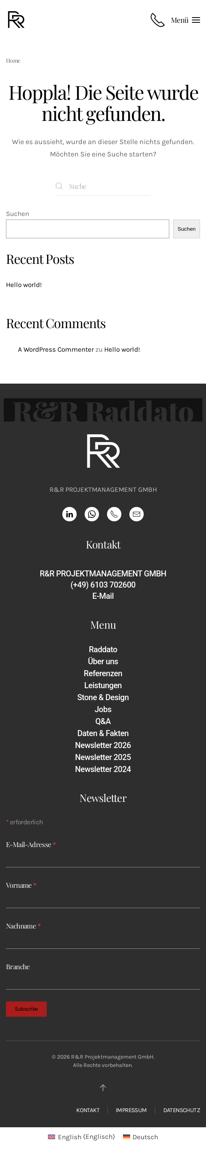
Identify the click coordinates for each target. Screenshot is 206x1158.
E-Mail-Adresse (30, 844)
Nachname (23, 925)
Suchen (17, 214)
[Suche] (103, 186)
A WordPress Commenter (56, 349)
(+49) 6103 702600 (103, 585)
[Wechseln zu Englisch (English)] (81, 1137)
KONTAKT (87, 1110)
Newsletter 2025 (103, 757)
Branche (18, 966)
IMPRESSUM (131, 1110)
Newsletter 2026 (103, 745)
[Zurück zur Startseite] (17, 20)
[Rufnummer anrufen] (158, 20)
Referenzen (103, 673)
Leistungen (103, 685)
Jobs (103, 709)
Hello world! (24, 285)
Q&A (103, 721)
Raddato (103, 649)
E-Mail (103, 596)
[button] (185, 20)
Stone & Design (103, 697)
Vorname (21, 885)
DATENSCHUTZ (181, 1110)
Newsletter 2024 (103, 769)
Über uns (103, 661)
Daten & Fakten (103, 733)
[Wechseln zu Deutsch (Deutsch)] (140, 1137)
